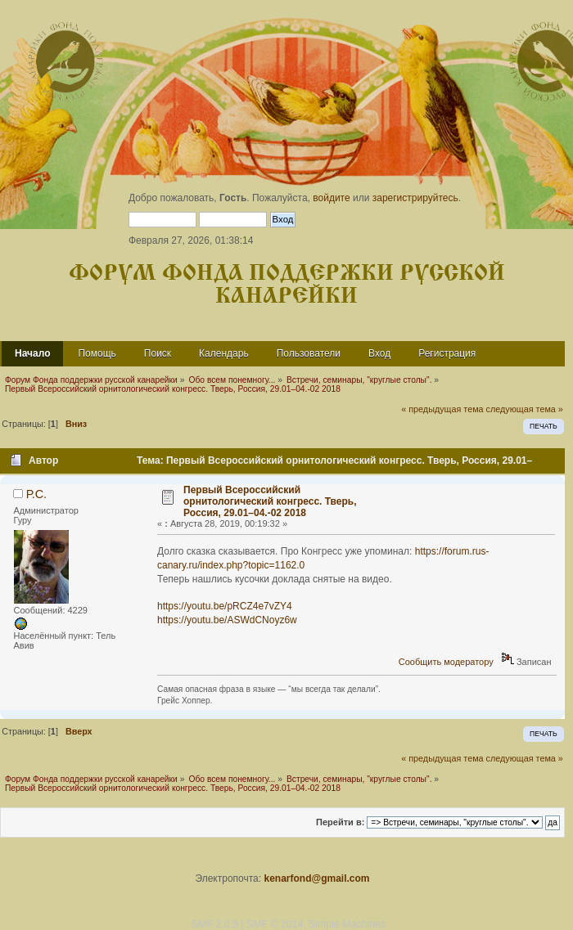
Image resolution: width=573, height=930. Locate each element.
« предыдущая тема (442, 409)
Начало (32, 353)
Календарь (224, 353)
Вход (379, 353)
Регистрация (447, 353)
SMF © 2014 (274, 924)
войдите (331, 198)
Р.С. (36, 494)
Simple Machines (347, 924)
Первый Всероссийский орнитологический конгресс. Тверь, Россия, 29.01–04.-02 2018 (270, 501)
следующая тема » (524, 409)
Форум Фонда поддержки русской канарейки (287, 285)
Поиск (157, 353)
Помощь (96, 353)
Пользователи (309, 353)
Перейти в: (340, 822)
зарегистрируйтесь (415, 198)
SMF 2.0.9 (215, 924)
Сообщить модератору (446, 662)
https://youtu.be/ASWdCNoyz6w (227, 620)
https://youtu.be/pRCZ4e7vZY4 (224, 606)
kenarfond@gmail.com (316, 878)
